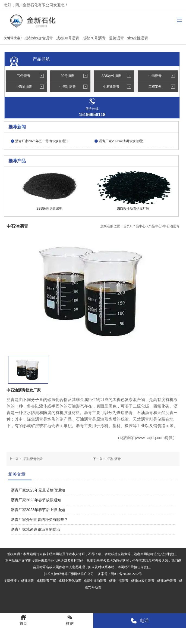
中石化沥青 (111, 87)
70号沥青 (23, 76)
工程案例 (155, 87)
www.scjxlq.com (150, 437)
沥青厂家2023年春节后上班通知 (38, 510)
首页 (126, 226)
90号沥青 (67, 76)
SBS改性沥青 (111, 76)
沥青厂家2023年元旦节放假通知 (38, 490)
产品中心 (139, 226)
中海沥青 (155, 76)
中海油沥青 (24, 87)
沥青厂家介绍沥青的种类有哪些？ (39, 519)
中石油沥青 (67, 87)
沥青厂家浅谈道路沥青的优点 (35, 529)
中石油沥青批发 (31, 459)
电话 (139, 620)
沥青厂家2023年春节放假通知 (36, 500)
